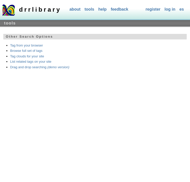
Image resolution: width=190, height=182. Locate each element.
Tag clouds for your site (27, 56)
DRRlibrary (40, 9)
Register (153, 9)
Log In (170, 9)
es (181, 9)
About (75, 9)
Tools (89, 9)
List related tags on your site (30, 61)
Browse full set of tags (26, 51)
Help (102, 9)
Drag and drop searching (39, 67)
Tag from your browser (26, 45)
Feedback (119, 9)
